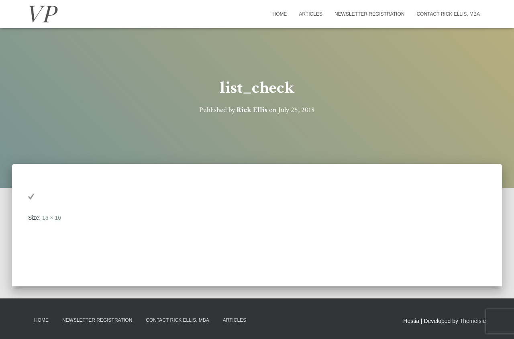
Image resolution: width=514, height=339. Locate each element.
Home (279, 14)
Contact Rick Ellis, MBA (448, 14)
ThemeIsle (473, 321)
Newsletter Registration (369, 14)
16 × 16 (51, 217)
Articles (310, 14)
